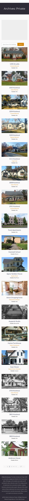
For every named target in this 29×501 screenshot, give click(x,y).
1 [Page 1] (7, 466)
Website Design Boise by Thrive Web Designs (14, 499)
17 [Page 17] (21, 466)
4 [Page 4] (13, 466)
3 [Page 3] (11, 466)
